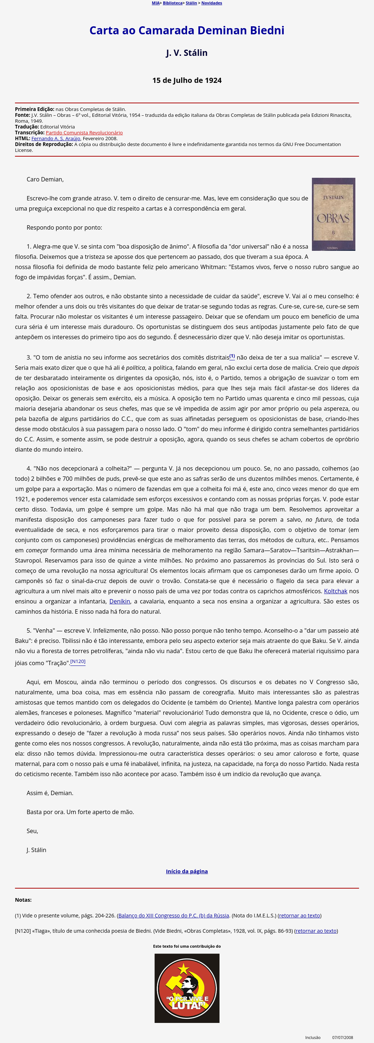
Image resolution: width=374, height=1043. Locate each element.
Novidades (211, 2)
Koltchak (335, 591)
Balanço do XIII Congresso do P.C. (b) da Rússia (173, 915)
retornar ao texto (299, 915)
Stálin (191, 2)
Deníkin (120, 601)
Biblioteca (173, 2)
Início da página (187, 871)
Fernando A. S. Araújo (55, 138)
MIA (156, 2)
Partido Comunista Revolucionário (84, 132)
